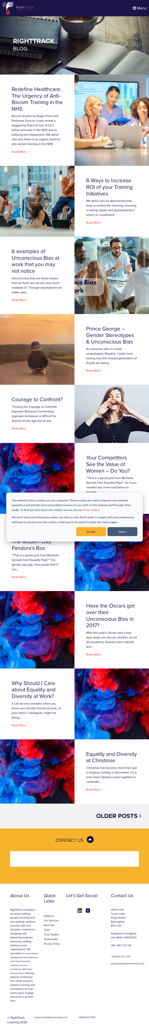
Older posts (118, 816)
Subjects (49, 916)
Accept (91, 531)
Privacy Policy (52, 943)
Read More (19, 152)
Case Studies (51, 934)
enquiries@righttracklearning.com (127, 963)
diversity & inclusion (20, 961)
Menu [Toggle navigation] (139, 8)
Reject (122, 531)
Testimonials (51, 939)
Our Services (51, 920)
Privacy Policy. (91, 509)
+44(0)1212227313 (86, 1017)
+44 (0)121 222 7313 (120, 956)
